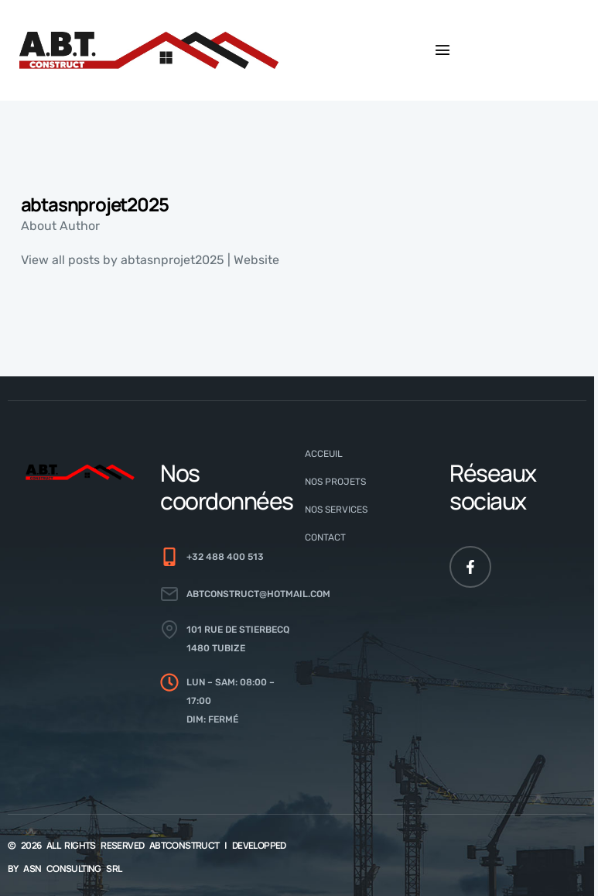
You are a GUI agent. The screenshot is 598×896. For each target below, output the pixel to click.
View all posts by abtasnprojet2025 (122, 259)
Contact (325, 537)
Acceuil (324, 453)
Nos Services (336, 509)
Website (256, 259)
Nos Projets (335, 481)
